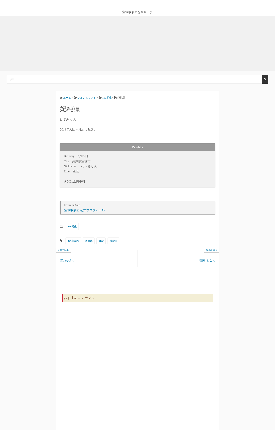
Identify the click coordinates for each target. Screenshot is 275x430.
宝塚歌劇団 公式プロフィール (84, 210)
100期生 (72, 226)
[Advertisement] (137, 44)
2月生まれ (73, 240)
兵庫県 (88, 240)
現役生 (113, 240)
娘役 (101, 240)
